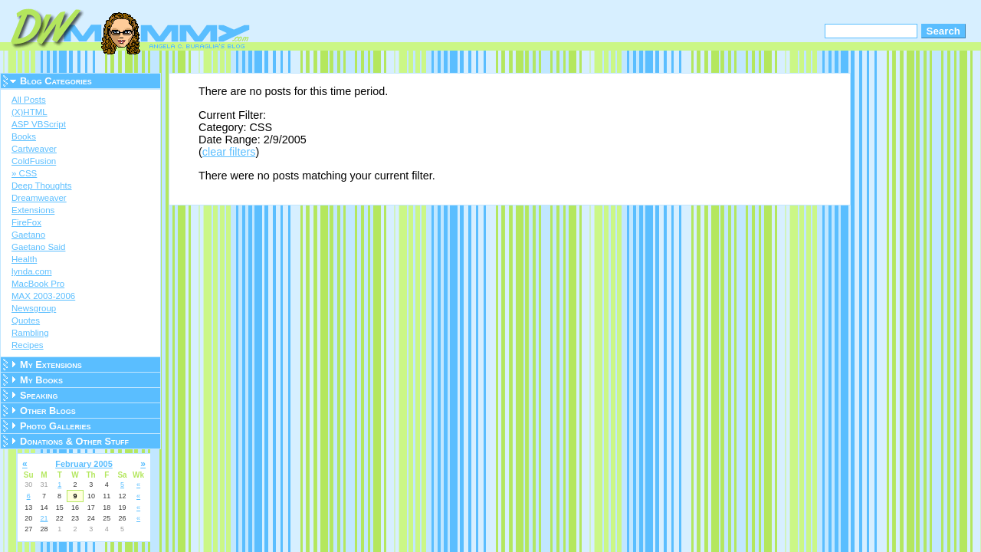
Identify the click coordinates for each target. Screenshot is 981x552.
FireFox (26, 222)
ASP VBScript (38, 124)
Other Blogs (48, 410)
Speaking (39, 395)
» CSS (24, 173)
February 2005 (84, 463)
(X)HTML (29, 112)
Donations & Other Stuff (74, 441)
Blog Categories (56, 81)
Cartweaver (34, 148)
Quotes (25, 320)
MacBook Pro (37, 283)
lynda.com (31, 271)
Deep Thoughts (41, 185)
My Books (41, 380)
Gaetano (28, 234)
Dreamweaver (39, 197)
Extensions (32, 210)
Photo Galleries (55, 426)
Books (23, 136)
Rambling (30, 332)
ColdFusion (33, 161)
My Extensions (51, 364)
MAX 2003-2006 (43, 296)
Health (24, 259)
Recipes (27, 345)
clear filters (229, 152)
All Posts (28, 99)
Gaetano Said (38, 246)
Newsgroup (33, 308)
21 (44, 518)
